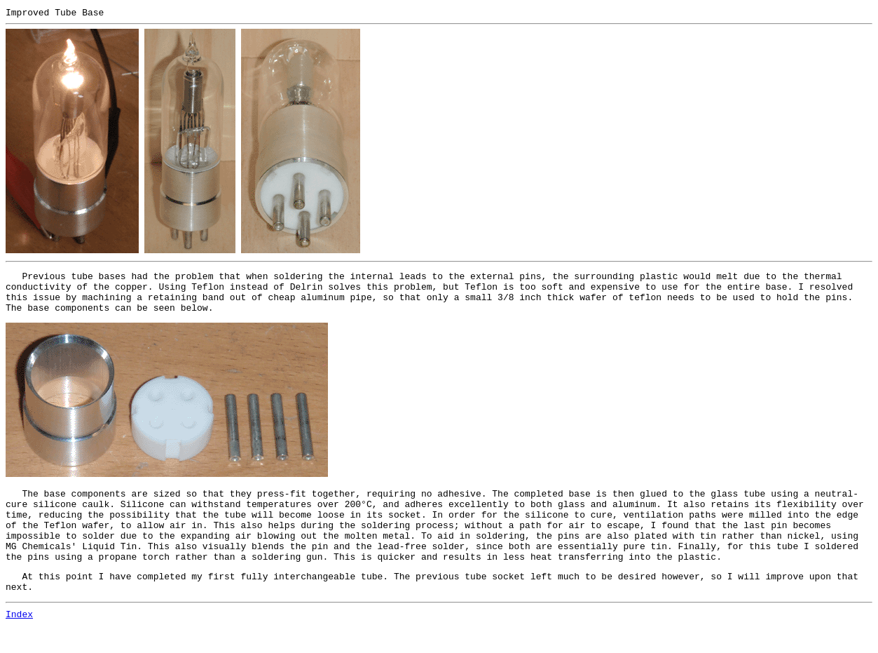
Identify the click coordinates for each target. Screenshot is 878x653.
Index (19, 641)
